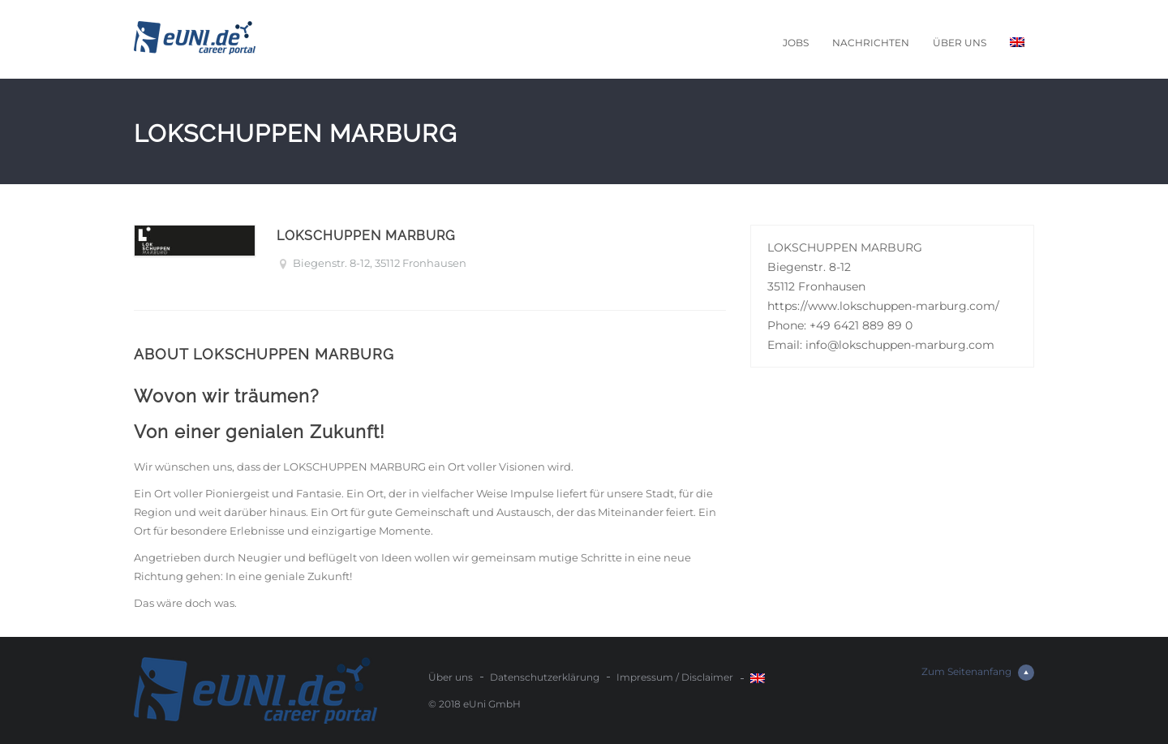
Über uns (959, 43)
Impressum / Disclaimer (674, 677)
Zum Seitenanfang (977, 672)
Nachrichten (870, 43)
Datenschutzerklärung (544, 677)
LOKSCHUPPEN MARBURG (366, 235)
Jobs (796, 43)
